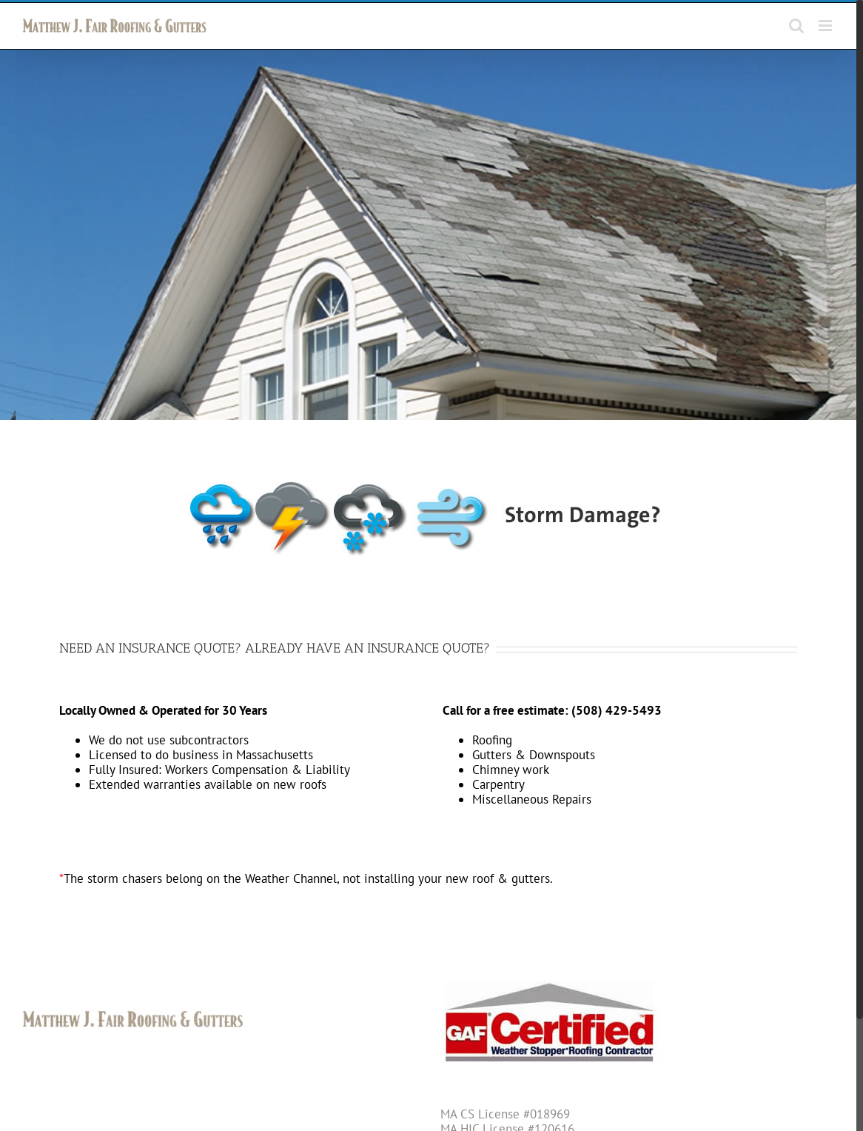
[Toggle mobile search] (796, 25)
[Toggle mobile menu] (826, 25)
